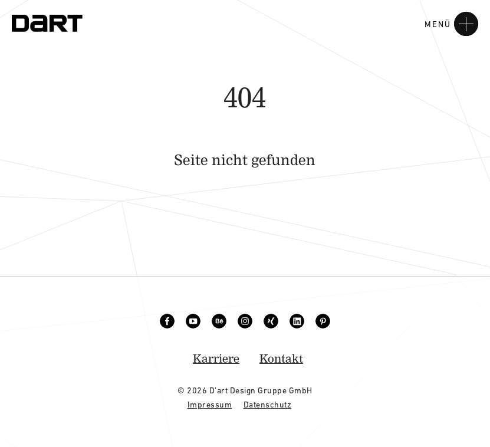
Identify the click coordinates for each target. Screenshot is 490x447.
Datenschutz (268, 404)
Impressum (210, 404)
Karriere (216, 358)
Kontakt (281, 358)
